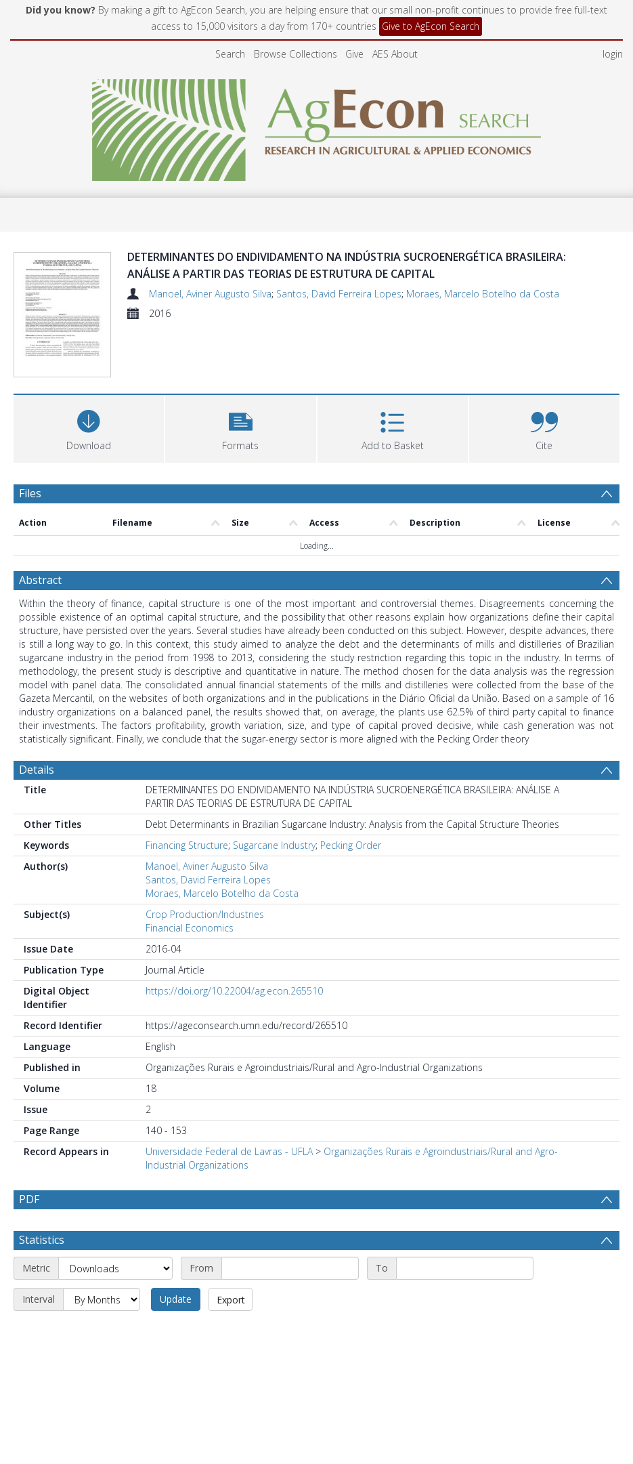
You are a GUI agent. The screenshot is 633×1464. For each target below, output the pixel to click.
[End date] (464, 1268)
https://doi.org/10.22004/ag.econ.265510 (234, 990)
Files (30, 493)
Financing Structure (187, 845)
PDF (29, 1199)
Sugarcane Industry (274, 845)
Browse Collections (295, 53)
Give (354, 53)
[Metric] (115, 1268)
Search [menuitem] (230, 53)
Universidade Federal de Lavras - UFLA (229, 1151)
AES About (395, 53)
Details (36, 769)
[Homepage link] (316, 126)
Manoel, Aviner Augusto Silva (210, 293)
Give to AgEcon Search (430, 26)
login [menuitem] (613, 53)
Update (176, 1299)
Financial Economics (190, 927)
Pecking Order (350, 845)
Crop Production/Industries (205, 914)
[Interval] (101, 1299)
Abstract (40, 579)
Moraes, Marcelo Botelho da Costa (482, 293)
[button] (240, 427)
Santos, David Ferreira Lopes (338, 293)
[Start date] (290, 1268)
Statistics (41, 1239)
